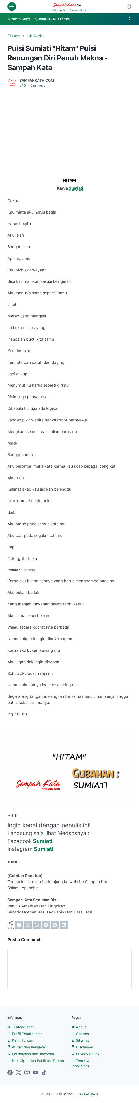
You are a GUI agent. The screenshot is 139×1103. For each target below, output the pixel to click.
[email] (64, 925)
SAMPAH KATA (88, 1094)
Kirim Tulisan (20, 1040)
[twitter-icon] (18, 1073)
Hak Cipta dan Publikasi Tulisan (35, 1060)
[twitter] (28, 925)
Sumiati (76, 188)
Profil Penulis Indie (24, 1034)
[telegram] (46, 925)
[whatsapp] (37, 925)
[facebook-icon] (10, 1073)
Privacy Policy (85, 1054)
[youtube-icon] (35, 1073)
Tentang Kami (20, 1027)
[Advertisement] (69, 124)
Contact (80, 1034)
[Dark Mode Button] (129, 6)
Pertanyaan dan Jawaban (30, 1054)
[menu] (11, 6)
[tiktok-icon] (44, 1073)
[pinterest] (55, 925)
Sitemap (80, 1040)
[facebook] (19, 925)
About (78, 1027)
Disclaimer (82, 1047)
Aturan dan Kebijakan (27, 1047)
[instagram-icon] (27, 1073)
